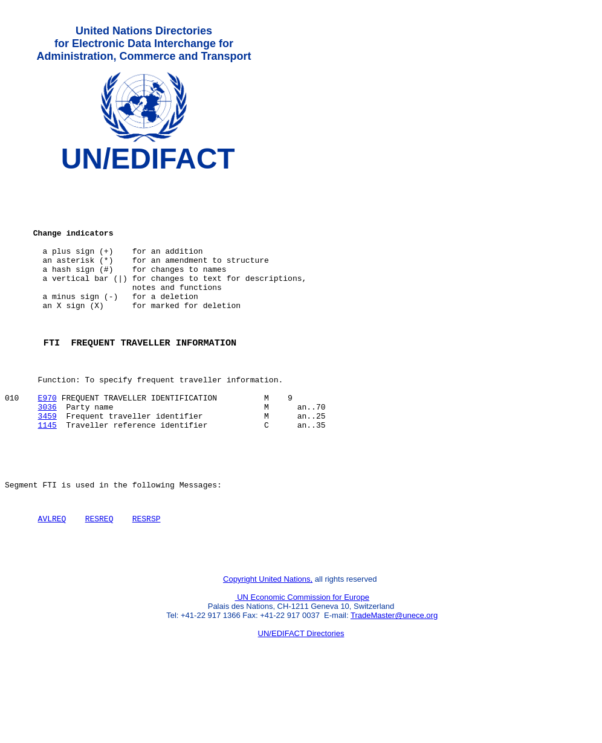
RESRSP (146, 577)
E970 (47, 440)
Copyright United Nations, (267, 643)
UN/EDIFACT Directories (301, 698)
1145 (47, 473)
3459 (47, 462)
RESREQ (99, 577)
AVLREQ (52, 577)
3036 (47, 451)
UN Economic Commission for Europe (302, 661)
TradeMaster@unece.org (394, 679)
